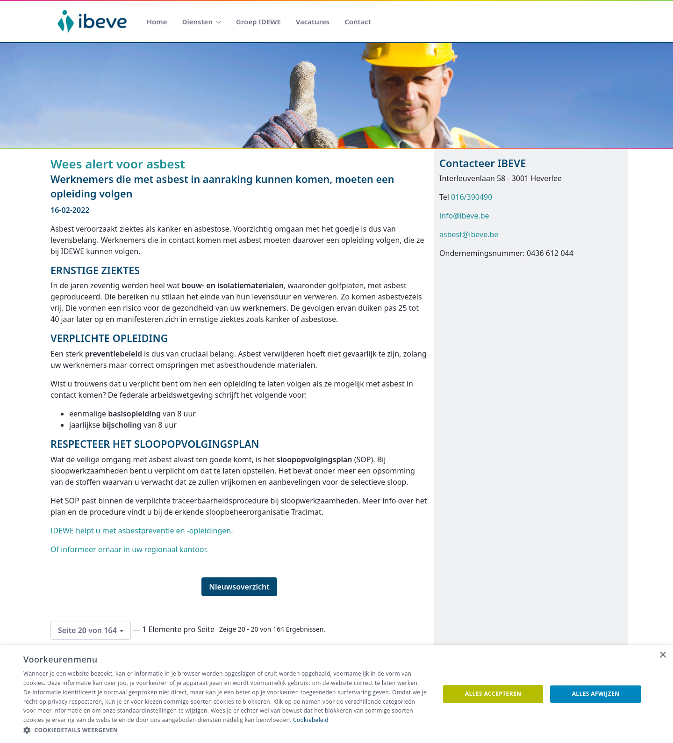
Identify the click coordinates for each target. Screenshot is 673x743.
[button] (225, 730)
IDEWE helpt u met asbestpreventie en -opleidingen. (142, 530)
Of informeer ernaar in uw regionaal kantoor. (129, 549)
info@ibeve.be (464, 216)
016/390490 (471, 197)
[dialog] (336, 694)
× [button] (662, 655)
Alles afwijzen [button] (596, 694)
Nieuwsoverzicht (239, 587)
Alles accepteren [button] (493, 694)
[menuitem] (157, 22)
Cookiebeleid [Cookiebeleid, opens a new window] (311, 720)
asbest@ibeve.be (468, 234)
